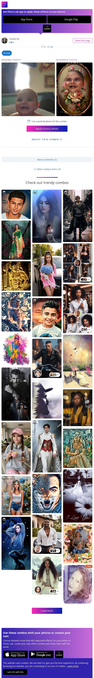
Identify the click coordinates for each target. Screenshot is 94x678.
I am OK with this (15, 672)
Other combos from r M (47, 169)
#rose (6, 53)
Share (82, 40)
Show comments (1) (47, 159)
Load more (47, 610)
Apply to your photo (47, 128)
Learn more (73, 666)
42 (50, 46)
